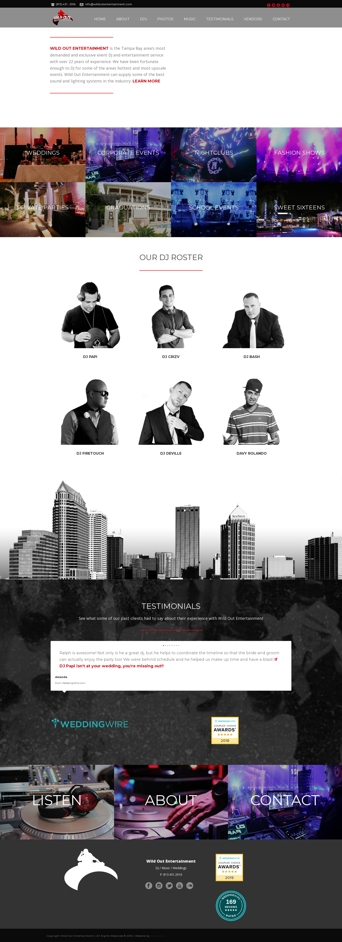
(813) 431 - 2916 (65, 4)
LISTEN (57, 800)
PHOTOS (165, 19)
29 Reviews (142, 720)
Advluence (158, 935)
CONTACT (281, 19)
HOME (100, 19)
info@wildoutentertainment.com (108, 4)
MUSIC (190, 19)
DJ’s (143, 19)
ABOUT (123, 19)
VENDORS (253, 19)
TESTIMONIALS (219, 19)
